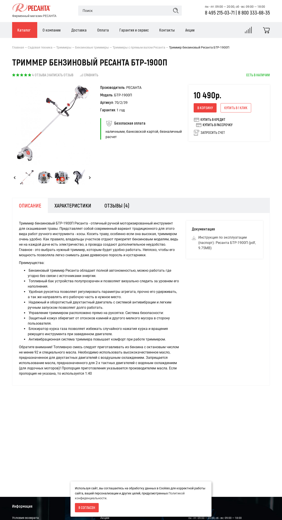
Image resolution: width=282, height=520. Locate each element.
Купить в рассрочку (214, 125)
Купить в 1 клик (235, 108)
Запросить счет (212, 132)
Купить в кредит (209, 119)
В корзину (205, 108)
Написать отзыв (60, 75)
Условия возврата (25, 518)
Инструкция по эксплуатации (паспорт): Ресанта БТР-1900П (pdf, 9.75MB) (227, 242)
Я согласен (86, 507)
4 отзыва (39, 75)
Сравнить (89, 75)
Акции (104, 518)
